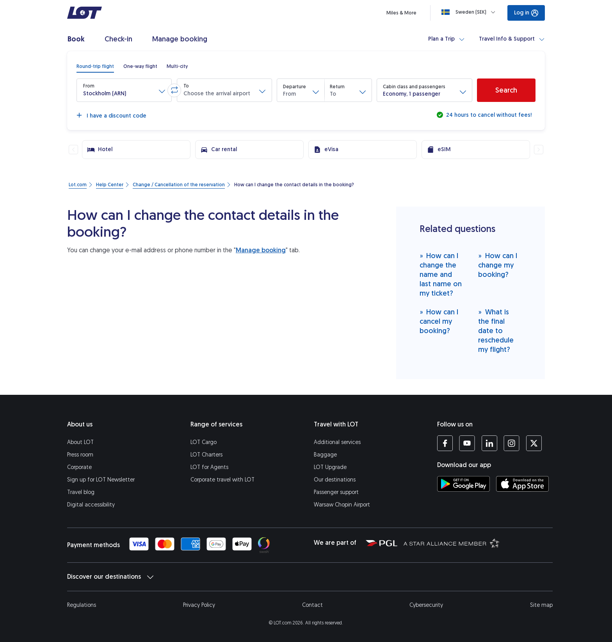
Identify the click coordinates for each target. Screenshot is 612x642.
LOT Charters (206, 454)
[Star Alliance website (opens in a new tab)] (452, 542)
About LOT (80, 442)
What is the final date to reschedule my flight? (496, 330)
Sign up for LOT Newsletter (101, 479)
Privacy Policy (199, 605)
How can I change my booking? (497, 265)
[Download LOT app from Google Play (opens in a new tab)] (463, 484)
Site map (541, 605)
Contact (312, 605)
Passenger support (336, 492)
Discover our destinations (110, 576)
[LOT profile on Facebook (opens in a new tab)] (445, 443)
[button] (124, 90)
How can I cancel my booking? (439, 321)
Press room (80, 454)
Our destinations (335, 479)
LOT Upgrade (330, 467)
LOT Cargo (203, 442)
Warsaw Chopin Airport (342, 504)
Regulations (81, 605)
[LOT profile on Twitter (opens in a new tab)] (534, 443)
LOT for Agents (209, 467)
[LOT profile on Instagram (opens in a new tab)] (511, 443)
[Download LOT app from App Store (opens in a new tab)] (522, 484)
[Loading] (470, 12)
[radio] (95, 66)
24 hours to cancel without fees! (488, 115)
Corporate (79, 467)
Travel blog (80, 492)
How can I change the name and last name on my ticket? (441, 274)
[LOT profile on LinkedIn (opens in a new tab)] (489, 443)
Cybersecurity (426, 605)
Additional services (337, 442)
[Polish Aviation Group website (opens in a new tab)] (381, 542)
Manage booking (261, 250)
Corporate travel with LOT (222, 479)
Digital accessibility (91, 504)
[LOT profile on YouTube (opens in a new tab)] (467, 443)
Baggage (325, 454)
